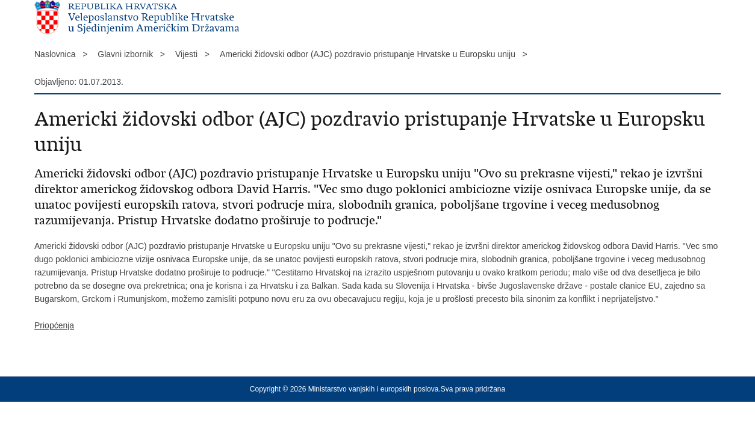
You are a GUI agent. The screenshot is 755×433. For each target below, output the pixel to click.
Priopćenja (54, 325)
